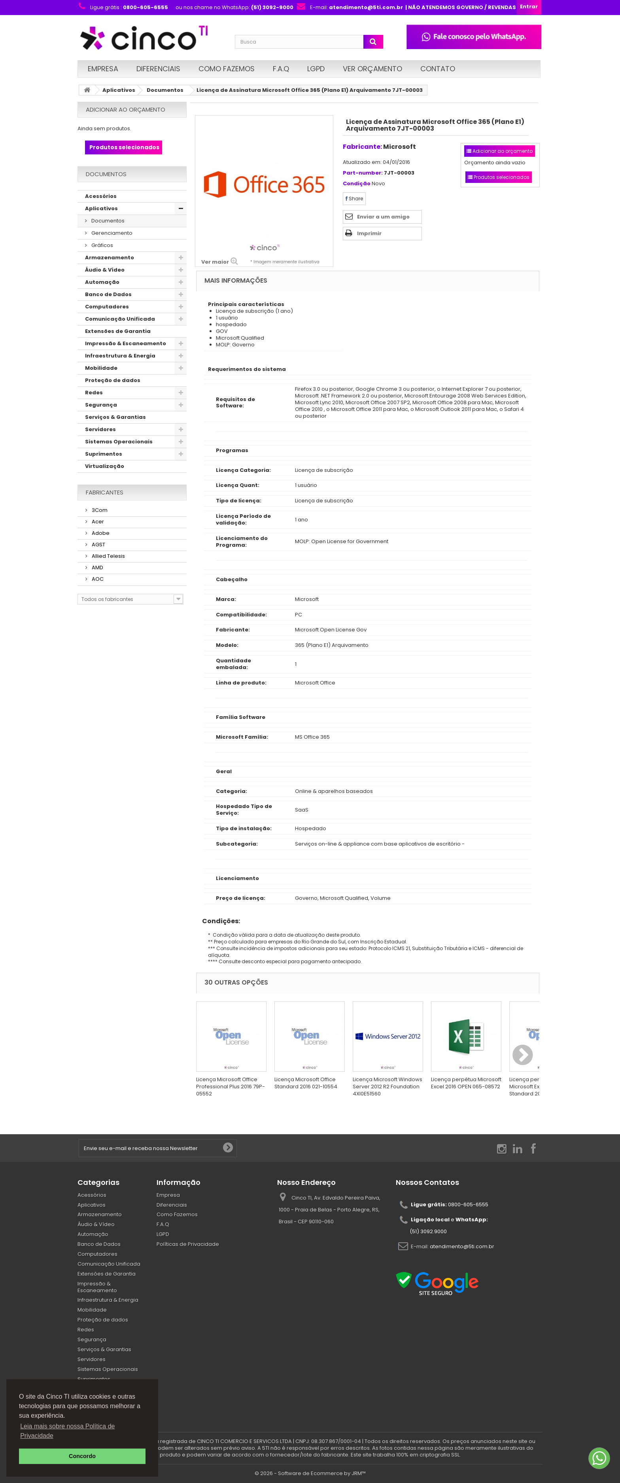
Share (354, 198)
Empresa (103, 69)
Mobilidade (101, 368)
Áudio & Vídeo (105, 270)
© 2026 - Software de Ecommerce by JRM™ (310, 1473)
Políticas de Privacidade (188, 1244)
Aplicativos (118, 90)
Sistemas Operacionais (119, 441)
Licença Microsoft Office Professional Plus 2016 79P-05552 (230, 1086)
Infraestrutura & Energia (120, 355)
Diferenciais (158, 69)
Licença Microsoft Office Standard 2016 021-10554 (305, 1083)
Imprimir (369, 233)
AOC (97, 579)
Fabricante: (362, 146)
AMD (97, 567)
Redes (94, 392)
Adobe (100, 533)
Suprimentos (103, 454)
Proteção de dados (112, 380)
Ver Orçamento (372, 69)
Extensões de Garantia (118, 331)
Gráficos (101, 245)
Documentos (165, 90)
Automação (102, 282)
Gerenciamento (111, 233)
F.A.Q (281, 69)
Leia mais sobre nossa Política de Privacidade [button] (67, 1431)
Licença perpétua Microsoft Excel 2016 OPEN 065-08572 (466, 1083)
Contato (437, 69)
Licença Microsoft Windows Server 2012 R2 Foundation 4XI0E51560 (387, 1086)
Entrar (529, 6)
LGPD (316, 69)
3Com (99, 510)
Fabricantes (104, 492)
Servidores (100, 429)
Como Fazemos (226, 69)
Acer (97, 521)
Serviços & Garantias (115, 417)
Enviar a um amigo (383, 217)
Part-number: (363, 173)
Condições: (218, 921)
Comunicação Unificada (120, 319)
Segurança (101, 405)
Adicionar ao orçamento (125, 109)
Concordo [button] (82, 1456)
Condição (356, 184)
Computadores (107, 306)
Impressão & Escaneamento (125, 343)
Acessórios (101, 196)
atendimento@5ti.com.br (462, 1246)
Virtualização (104, 466)
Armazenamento (109, 257)
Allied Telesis (108, 556)
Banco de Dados (108, 294)
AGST (98, 544)
